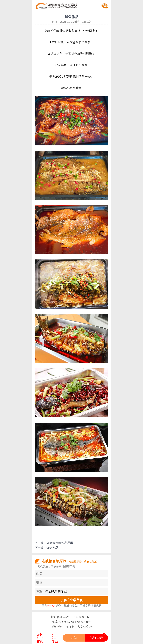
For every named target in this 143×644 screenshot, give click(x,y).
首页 (40, 641)
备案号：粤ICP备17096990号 (71, 622)
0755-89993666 (82, 617)
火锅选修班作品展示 (59, 542)
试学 (74, 638)
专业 (55, 641)
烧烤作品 (52, 547)
